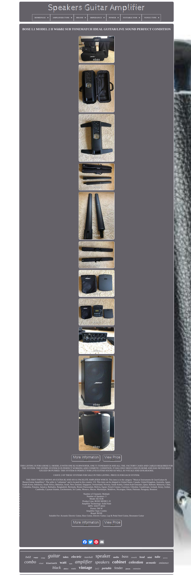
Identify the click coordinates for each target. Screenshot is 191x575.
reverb (134, 557)
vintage (85, 567)
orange (43, 558)
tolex (65, 557)
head (142, 557)
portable (107, 568)
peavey (165, 558)
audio (116, 557)
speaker (103, 555)
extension (137, 569)
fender (118, 568)
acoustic (151, 562)
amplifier (83, 561)
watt (63, 562)
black (56, 567)
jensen (128, 569)
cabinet (119, 561)
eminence (164, 562)
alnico (66, 569)
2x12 (97, 568)
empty (36, 557)
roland (41, 563)
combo (30, 561)
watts (73, 568)
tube (157, 556)
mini (150, 557)
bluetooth (51, 563)
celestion (136, 562)
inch (70, 563)
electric (76, 556)
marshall (88, 557)
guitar (54, 555)
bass (125, 556)
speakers (102, 562)
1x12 (28, 557)
